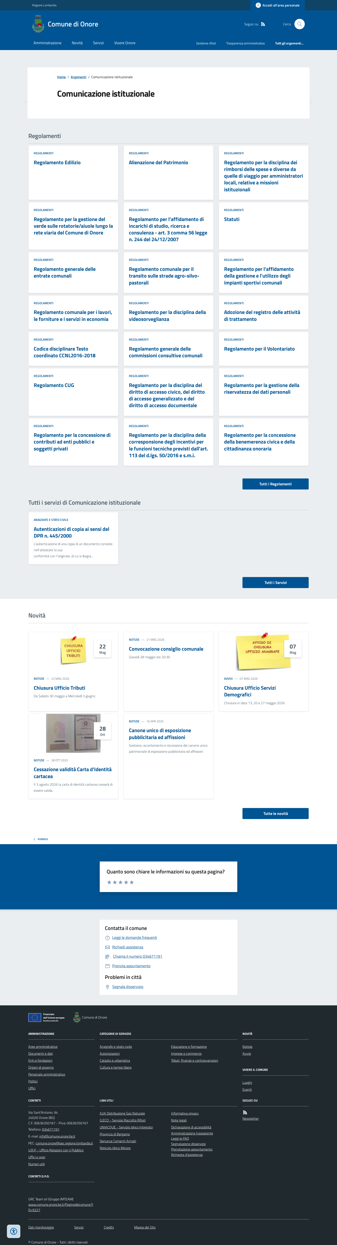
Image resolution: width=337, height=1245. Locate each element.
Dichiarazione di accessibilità (191, 1127)
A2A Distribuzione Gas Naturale (122, 1113)
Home (61, 77)
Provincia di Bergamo (115, 1134)
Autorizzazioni (110, 1053)
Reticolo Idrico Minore (115, 1148)
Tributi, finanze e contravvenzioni (194, 1060)
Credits (109, 1227)
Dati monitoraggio (41, 1227)
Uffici (31, 1088)
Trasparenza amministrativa (245, 43)
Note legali (179, 1120)
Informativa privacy (185, 1113)
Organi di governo (41, 1067)
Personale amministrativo (46, 1074)
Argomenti (78, 77)
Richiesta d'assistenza (187, 1154)
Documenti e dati (40, 1053)
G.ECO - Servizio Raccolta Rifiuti (123, 1120)
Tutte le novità (275, 813)
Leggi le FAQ (180, 1138)
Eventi (247, 1089)
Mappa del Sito (145, 1227)
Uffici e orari (36, 1157)
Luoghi (247, 1082)
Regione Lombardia (44, 5)
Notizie (39, 678)
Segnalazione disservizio (188, 1143)
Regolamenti (43, 153)
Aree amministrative (43, 1046)
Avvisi (228, 678)
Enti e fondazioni (40, 1060)
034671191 (50, 1129)
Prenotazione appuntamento (191, 1149)
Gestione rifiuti (206, 43)
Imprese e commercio (186, 1053)
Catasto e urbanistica (115, 1060)
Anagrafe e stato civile (51, 519)
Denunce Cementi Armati (118, 1141)
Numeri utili (36, 1164)
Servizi (98, 43)
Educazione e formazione (189, 1046)
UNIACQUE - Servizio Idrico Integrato (126, 1127)
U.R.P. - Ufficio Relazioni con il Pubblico (55, 1150)
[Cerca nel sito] (298, 24)
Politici (33, 1081)
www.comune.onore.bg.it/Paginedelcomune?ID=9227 (60, 1207)
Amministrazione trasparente (192, 1133)
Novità (77, 43)
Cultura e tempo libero (116, 1067)
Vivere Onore (124, 43)
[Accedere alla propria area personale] (277, 5)
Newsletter (250, 1118)
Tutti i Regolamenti (275, 484)
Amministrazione (47, 43)
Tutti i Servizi (276, 582)
